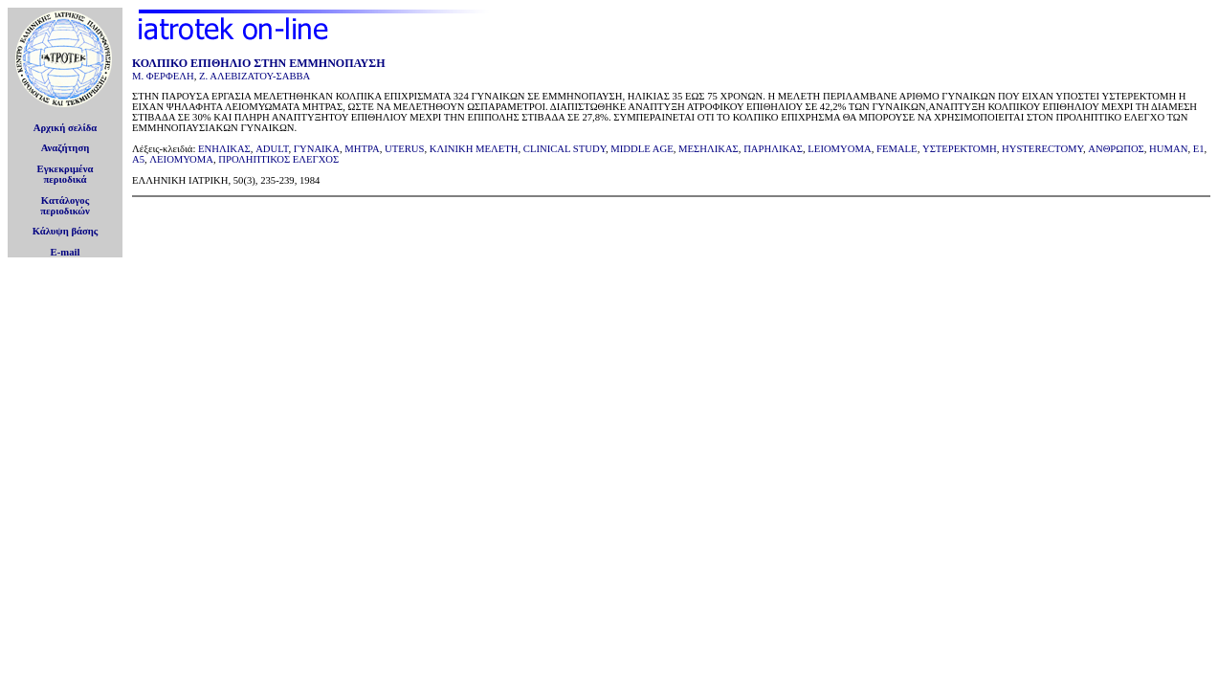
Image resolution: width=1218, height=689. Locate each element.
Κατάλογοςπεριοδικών (65, 205)
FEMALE (897, 149)
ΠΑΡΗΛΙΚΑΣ (773, 149)
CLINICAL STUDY (564, 149)
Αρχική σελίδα (65, 127)
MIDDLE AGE (641, 149)
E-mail (65, 252)
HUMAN (1168, 149)
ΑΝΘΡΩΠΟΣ (1116, 149)
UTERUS (404, 149)
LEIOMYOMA (839, 149)
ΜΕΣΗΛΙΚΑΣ (708, 149)
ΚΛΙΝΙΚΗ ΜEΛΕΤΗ (474, 149)
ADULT (271, 149)
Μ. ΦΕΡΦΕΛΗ (163, 76)
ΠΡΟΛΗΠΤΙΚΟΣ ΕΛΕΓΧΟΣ (278, 159)
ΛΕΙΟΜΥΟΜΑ (181, 159)
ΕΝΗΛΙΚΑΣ (224, 149)
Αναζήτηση (65, 148)
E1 (1199, 149)
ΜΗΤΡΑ (361, 149)
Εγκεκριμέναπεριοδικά (65, 174)
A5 (138, 159)
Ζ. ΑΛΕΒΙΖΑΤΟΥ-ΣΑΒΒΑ (254, 76)
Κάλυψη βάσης (66, 231)
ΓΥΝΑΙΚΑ (317, 149)
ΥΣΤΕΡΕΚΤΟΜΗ (959, 149)
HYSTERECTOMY (1042, 149)
